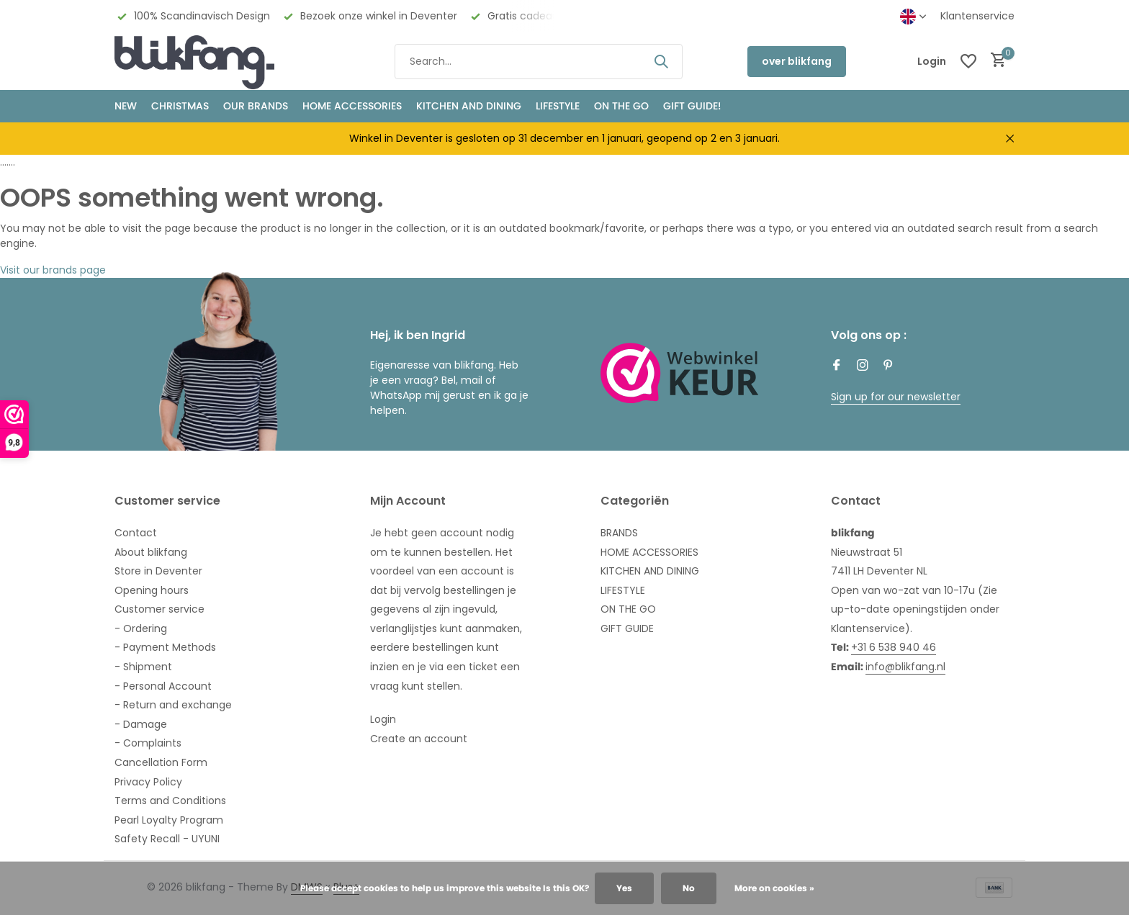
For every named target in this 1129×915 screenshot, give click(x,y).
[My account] (931, 61)
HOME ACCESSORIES (352, 106)
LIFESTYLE (623, 590)
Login (383, 719)
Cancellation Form (160, 762)
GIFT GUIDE (627, 628)
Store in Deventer (158, 571)
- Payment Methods (165, 647)
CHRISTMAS (180, 106)
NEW (125, 106)
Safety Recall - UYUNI (167, 838)
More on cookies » (774, 888)
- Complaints (147, 743)
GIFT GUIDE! (692, 106)
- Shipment (143, 666)
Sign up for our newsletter (896, 396)
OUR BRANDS (255, 106)
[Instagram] (862, 366)
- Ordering (140, 628)
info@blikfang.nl (905, 666)
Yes (624, 888)
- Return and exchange (173, 705)
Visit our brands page (53, 270)
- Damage (140, 724)
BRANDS (619, 533)
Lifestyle (558, 106)
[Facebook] (836, 366)
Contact (135, 533)
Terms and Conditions (170, 800)
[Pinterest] (888, 366)
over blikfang (797, 61)
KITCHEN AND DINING (468, 106)
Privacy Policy (148, 782)
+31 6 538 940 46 (893, 647)
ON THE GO (621, 106)
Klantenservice (977, 16)
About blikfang (150, 552)
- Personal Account (163, 686)
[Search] (539, 61)
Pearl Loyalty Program (168, 820)
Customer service (159, 609)
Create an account (418, 738)
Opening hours (151, 590)
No (689, 888)
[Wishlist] (968, 61)
